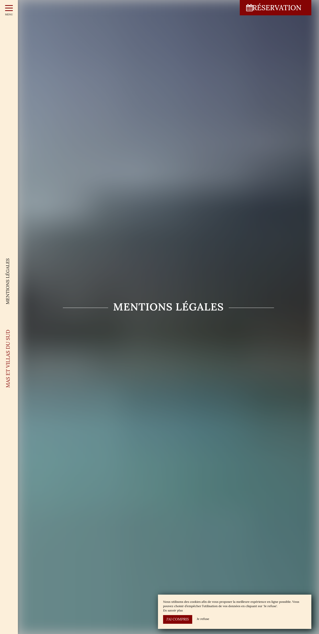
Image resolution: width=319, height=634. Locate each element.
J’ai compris (177, 619)
